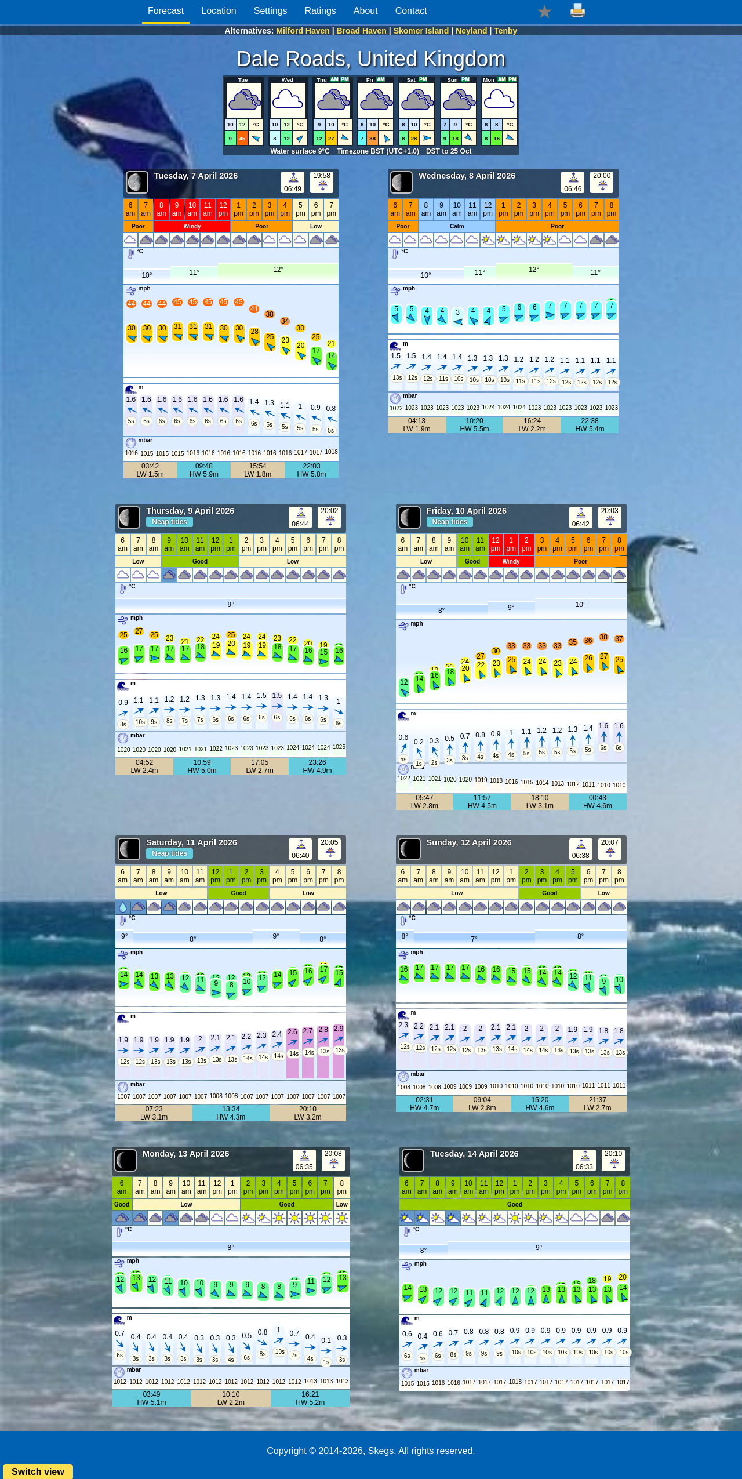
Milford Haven (303, 30)
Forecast (166, 11)
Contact (411, 11)
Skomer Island (421, 30)
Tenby (505, 30)
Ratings (320, 11)
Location (219, 11)
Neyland (471, 30)
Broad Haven (362, 30)
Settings (271, 11)
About (366, 11)
